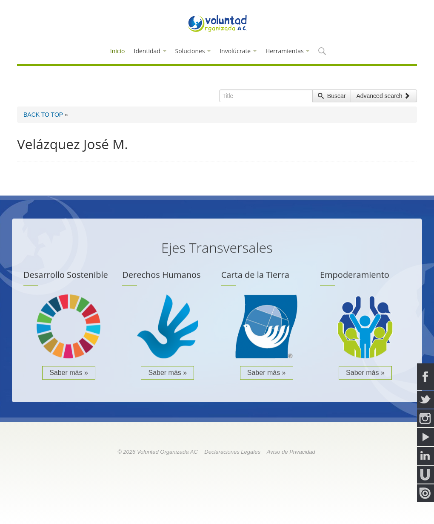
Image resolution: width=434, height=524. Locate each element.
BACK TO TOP (43, 114)
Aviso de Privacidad (291, 452)
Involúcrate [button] (238, 51)
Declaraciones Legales (232, 452)
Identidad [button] (150, 51)
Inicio (117, 51)
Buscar (331, 95)
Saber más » (68, 373)
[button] (322, 51)
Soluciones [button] (193, 51)
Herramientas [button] (287, 51)
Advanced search (383, 95)
